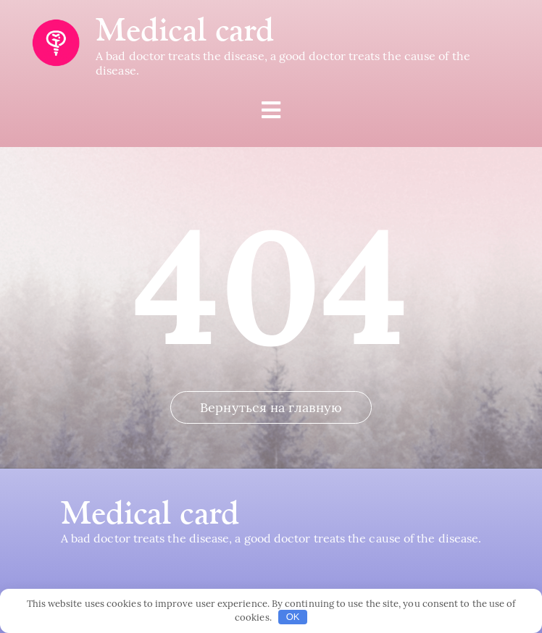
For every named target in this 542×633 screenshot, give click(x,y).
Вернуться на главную (271, 407)
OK (293, 616)
